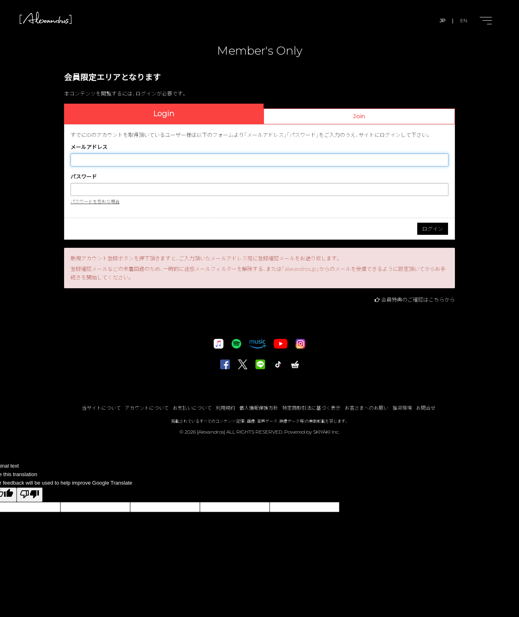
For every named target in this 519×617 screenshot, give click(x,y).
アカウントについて (147, 407)
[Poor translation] (30, 494)
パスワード (84, 176)
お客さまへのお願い (366, 407)
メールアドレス (89, 147)
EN (463, 20)
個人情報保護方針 (258, 407)
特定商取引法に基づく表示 (311, 407)
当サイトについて (101, 407)
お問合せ (425, 407)
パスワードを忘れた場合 (95, 201)
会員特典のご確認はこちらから (418, 299)
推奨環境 (402, 407)
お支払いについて (192, 407)
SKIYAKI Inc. (326, 432)
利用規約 (225, 407)
